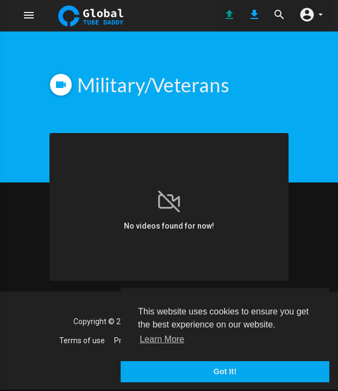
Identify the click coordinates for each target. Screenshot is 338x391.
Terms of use (82, 340)
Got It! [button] (225, 371)
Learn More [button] (162, 339)
